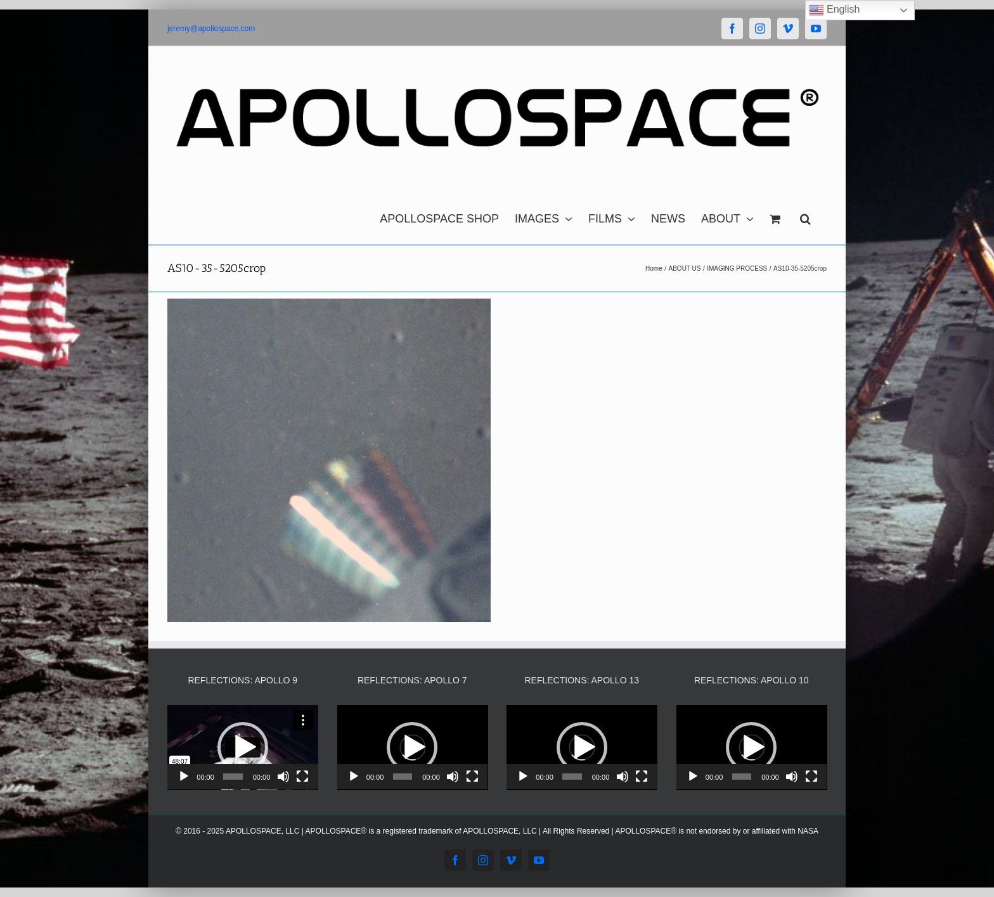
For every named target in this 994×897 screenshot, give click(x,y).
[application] (242, 747)
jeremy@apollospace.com (211, 28)
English (834, 10)
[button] (805, 215)
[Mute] (283, 776)
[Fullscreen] (302, 776)
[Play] (184, 776)
